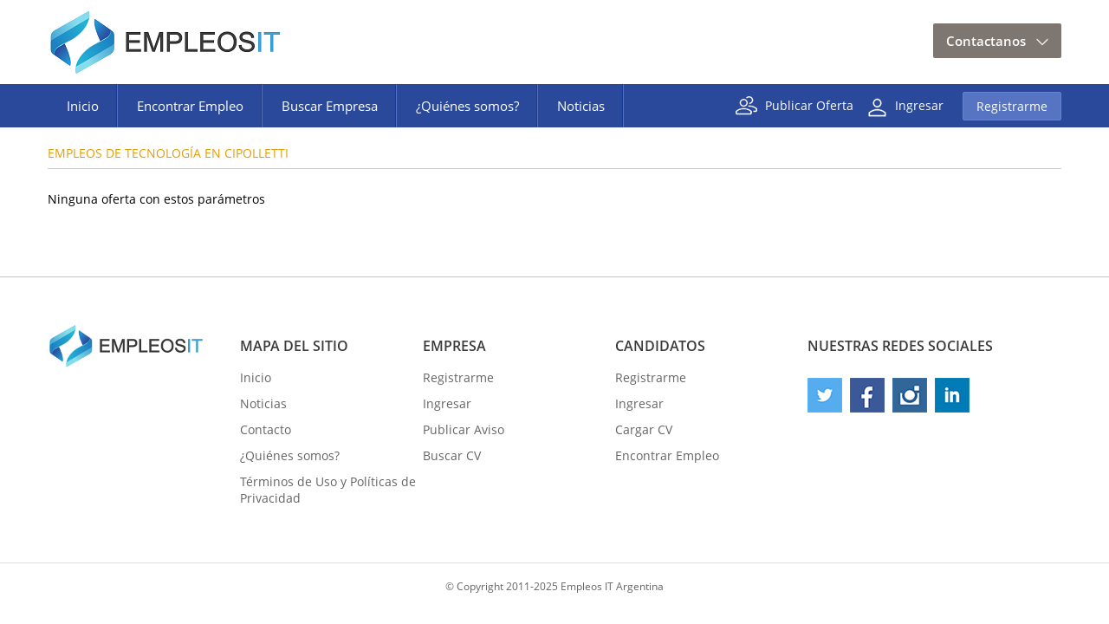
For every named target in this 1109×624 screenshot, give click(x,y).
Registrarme (1011, 106)
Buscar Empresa (330, 105)
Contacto (265, 429)
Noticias (581, 105)
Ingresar (919, 104)
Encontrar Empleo (190, 105)
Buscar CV (452, 455)
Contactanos (986, 40)
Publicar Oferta (809, 104)
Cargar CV (643, 429)
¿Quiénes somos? (467, 105)
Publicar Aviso (463, 429)
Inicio (83, 105)
